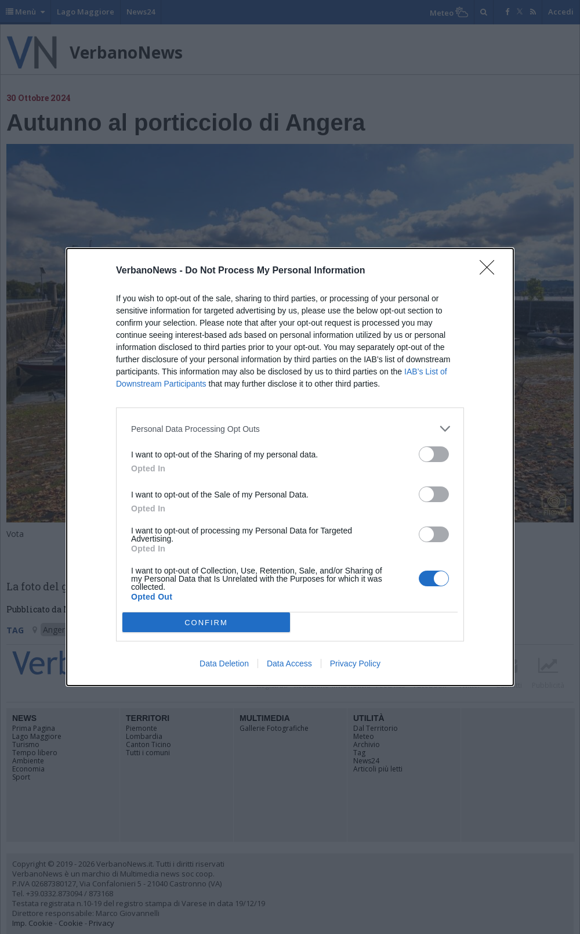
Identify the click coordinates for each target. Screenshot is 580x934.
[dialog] (290, 467)
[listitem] (290, 429)
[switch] (434, 454)
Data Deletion (224, 663)
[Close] (491, 271)
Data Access (289, 663)
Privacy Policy (355, 663)
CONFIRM (206, 622)
